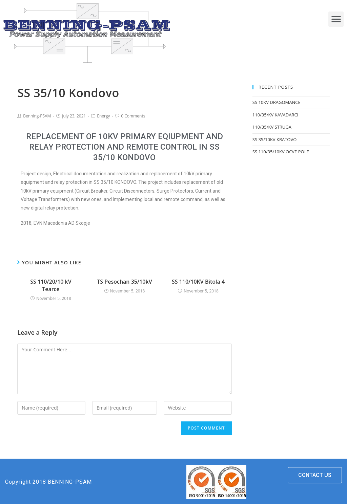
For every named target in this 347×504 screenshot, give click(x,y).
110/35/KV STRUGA (271, 127)
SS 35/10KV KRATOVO (274, 139)
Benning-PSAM (37, 116)
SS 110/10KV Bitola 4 (198, 281)
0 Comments (133, 116)
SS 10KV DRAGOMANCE (276, 102)
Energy (103, 116)
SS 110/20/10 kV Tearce (51, 285)
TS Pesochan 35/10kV (124, 281)
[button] (336, 19)
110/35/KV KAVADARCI (275, 115)
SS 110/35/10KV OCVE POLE (280, 152)
